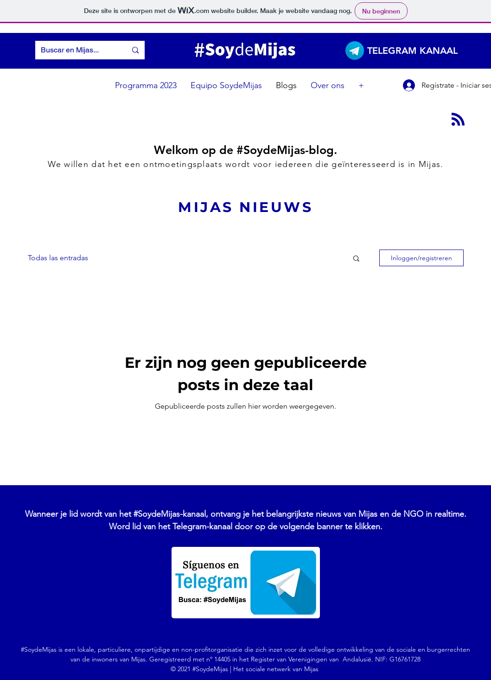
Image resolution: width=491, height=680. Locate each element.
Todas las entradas (58, 257)
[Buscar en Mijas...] (74, 50)
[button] (356, 259)
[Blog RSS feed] (458, 120)
